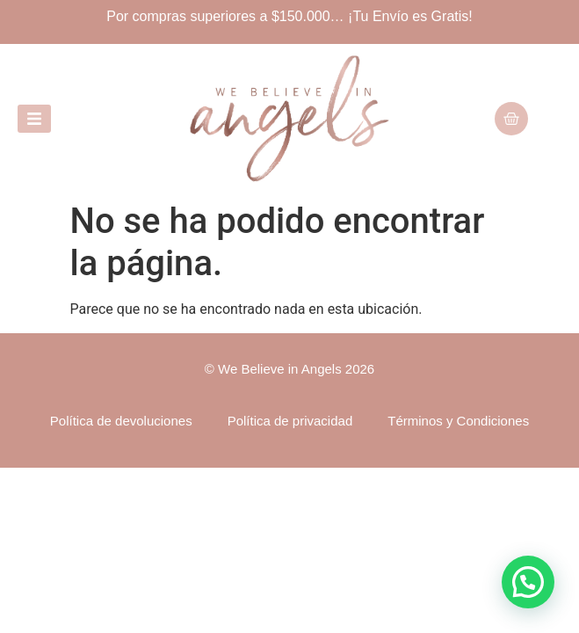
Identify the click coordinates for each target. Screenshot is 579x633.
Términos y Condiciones (458, 420)
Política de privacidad (290, 420)
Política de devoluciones (121, 420)
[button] (528, 582)
